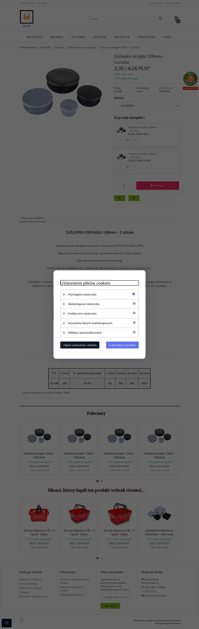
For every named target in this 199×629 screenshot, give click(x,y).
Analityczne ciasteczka (82, 313)
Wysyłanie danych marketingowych (90, 323)
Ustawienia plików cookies (85, 283)
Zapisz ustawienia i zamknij (79, 345)
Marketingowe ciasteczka (83, 304)
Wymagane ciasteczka (82, 294)
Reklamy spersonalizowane (85, 332)
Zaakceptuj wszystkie (122, 345)
